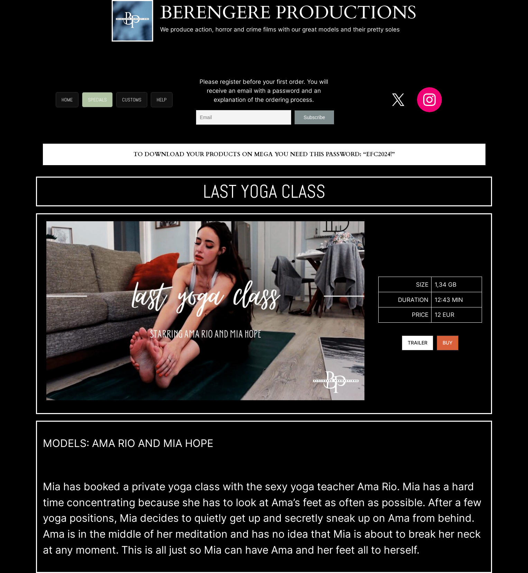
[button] (67, 99)
